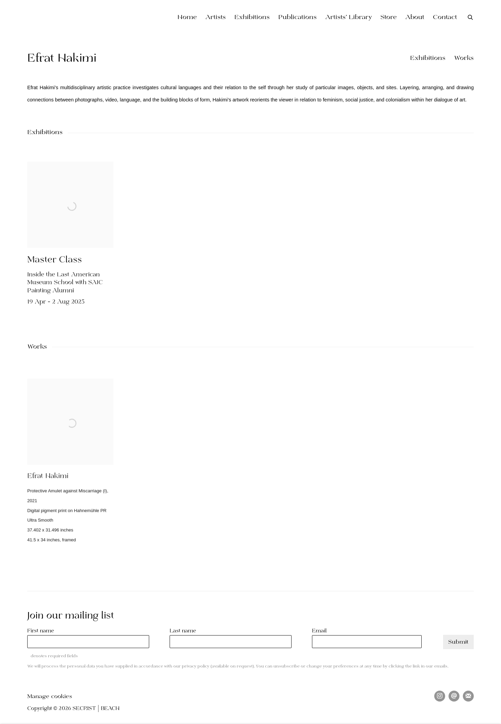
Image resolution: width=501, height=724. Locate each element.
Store (388, 17)
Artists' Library (348, 17)
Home (187, 17)
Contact (445, 17)
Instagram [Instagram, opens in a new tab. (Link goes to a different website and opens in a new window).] (439, 696)
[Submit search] (471, 17)
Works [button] (464, 58)
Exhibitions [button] (427, 58)
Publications (297, 17)
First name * (43, 631)
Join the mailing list (468, 696)
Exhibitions (252, 17)
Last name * (185, 631)
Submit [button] (458, 642)
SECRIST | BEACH (75, 18)
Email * (321, 631)
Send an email (454, 696)
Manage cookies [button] (49, 696)
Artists (215, 17)
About (414, 17)
